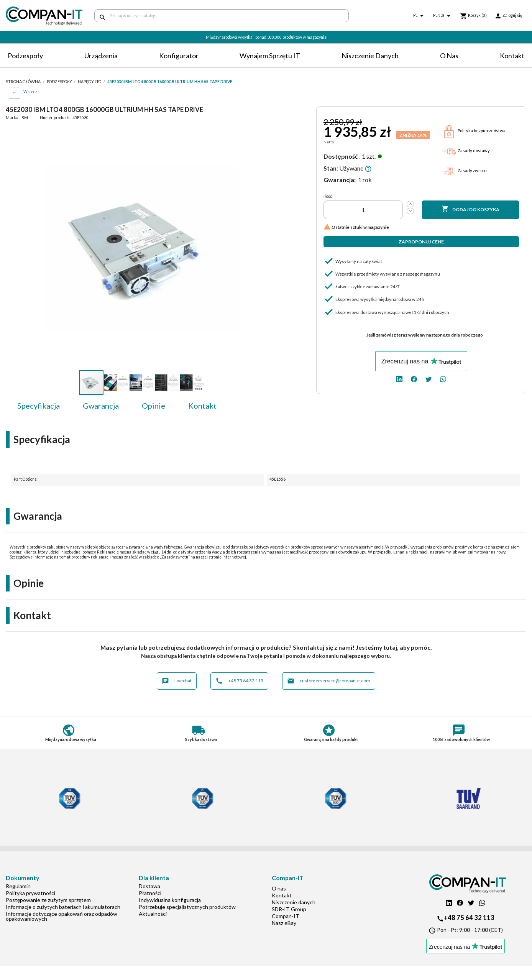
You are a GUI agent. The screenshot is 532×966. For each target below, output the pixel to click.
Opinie (153, 405)
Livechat (177, 681)
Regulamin (18, 886)
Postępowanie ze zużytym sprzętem (48, 900)
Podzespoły (25, 55)
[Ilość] (363, 209)
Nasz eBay (284, 923)
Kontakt (512, 55)
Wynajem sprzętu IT (270, 55)
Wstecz (30, 91)
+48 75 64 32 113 (239, 681)
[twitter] (428, 378)
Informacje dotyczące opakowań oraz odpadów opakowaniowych (61, 916)
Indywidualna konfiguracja (170, 900)
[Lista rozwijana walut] (442, 16)
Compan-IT (285, 916)
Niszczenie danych (370, 55)
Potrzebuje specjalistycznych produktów (187, 907)
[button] (256, 134)
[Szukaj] (221, 15)
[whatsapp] (443, 378)
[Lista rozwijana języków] (419, 16)
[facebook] (414, 378)
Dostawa (149, 886)
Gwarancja (101, 405)
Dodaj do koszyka (471, 209)
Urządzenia (101, 55)
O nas (449, 55)
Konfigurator (179, 55)
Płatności (150, 893)
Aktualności (153, 913)
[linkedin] (399, 378)
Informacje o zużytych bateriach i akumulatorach (63, 907)
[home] (44, 16)
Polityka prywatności (30, 893)
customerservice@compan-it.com (328, 681)
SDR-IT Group (289, 909)
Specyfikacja (38, 405)
